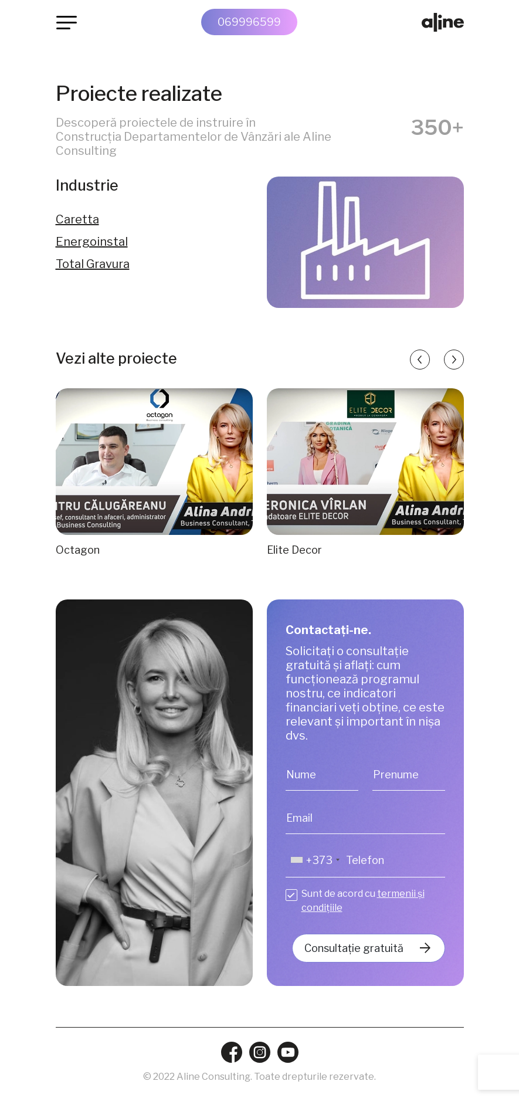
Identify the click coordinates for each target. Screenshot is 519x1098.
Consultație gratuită (353, 948)
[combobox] (314, 860)
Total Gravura (93, 264)
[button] (420, 360)
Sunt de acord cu (363, 900)
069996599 (249, 22)
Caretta (77, 219)
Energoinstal (92, 242)
